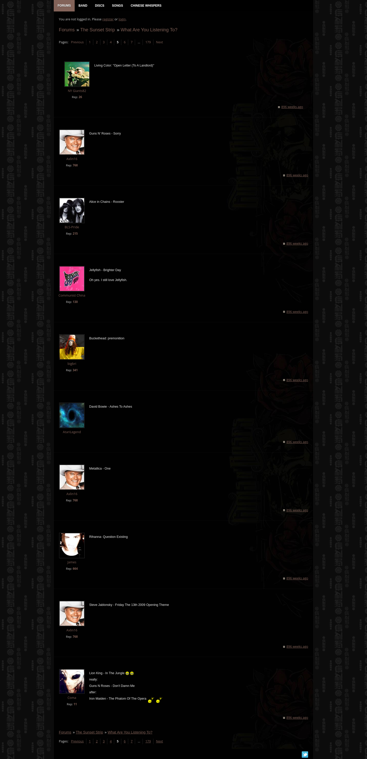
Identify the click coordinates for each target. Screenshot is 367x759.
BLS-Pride (72, 227)
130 (75, 302)
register (108, 19)
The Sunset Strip (97, 29)
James (71, 562)
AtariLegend (72, 432)
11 (75, 704)
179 (148, 42)
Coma (72, 698)
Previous (77, 42)
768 (75, 165)
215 (75, 233)
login (122, 19)
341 (75, 370)
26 (80, 97)
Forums (67, 29)
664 (75, 568)
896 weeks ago (292, 107)
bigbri (72, 364)
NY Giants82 (77, 91)
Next (159, 42)
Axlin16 (71, 159)
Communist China (72, 295)
